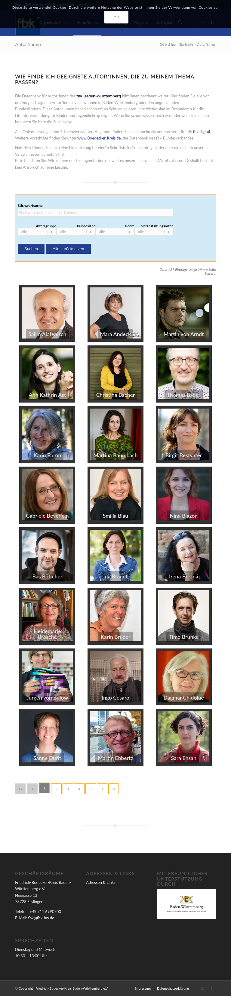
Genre (129, 226)
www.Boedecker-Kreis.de (99, 138)
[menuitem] (143, 988)
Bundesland (86, 226)
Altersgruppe (46, 226)
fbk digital (201, 131)
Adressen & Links (101, 882)
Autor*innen (28, 44)
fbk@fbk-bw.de (41, 917)
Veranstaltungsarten (157, 226)
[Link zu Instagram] (202, 988)
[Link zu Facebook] (211, 988)
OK (116, 17)
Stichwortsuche (30, 205)
